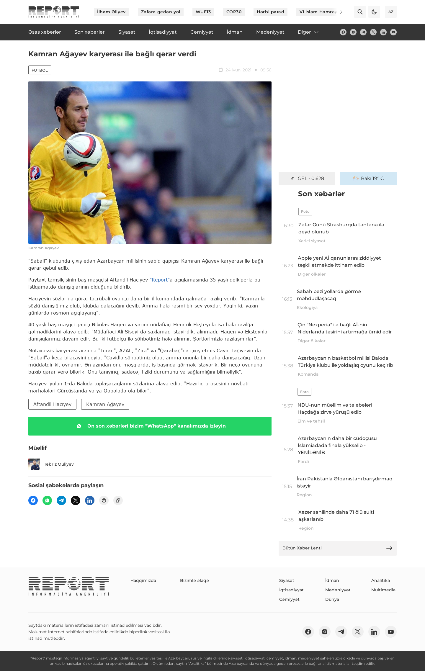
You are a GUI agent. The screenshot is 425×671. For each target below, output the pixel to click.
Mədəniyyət (338, 590)
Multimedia (383, 590)
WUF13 (203, 11)
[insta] (353, 32)
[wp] (47, 500)
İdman (332, 580)
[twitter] (373, 32)
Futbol (40, 70)
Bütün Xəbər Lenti (337, 548)
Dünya (332, 599)
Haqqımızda (143, 580)
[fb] (343, 32)
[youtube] (393, 32)
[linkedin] (383, 32)
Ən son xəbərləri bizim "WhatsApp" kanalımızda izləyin (150, 426)
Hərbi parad (270, 11)
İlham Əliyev (111, 11)
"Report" (160, 279)
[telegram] (363, 32)
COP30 (234, 11)
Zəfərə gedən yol (160, 11)
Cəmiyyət (289, 599)
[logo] (53, 12)
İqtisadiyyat (291, 590)
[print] (104, 500)
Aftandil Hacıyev (52, 404)
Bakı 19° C (368, 178)
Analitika (380, 580)
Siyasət (286, 580)
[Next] (337, 11)
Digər (308, 32)
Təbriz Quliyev (51, 464)
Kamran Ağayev (105, 404)
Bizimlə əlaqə (194, 580)
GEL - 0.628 (307, 178)
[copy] (118, 500)
